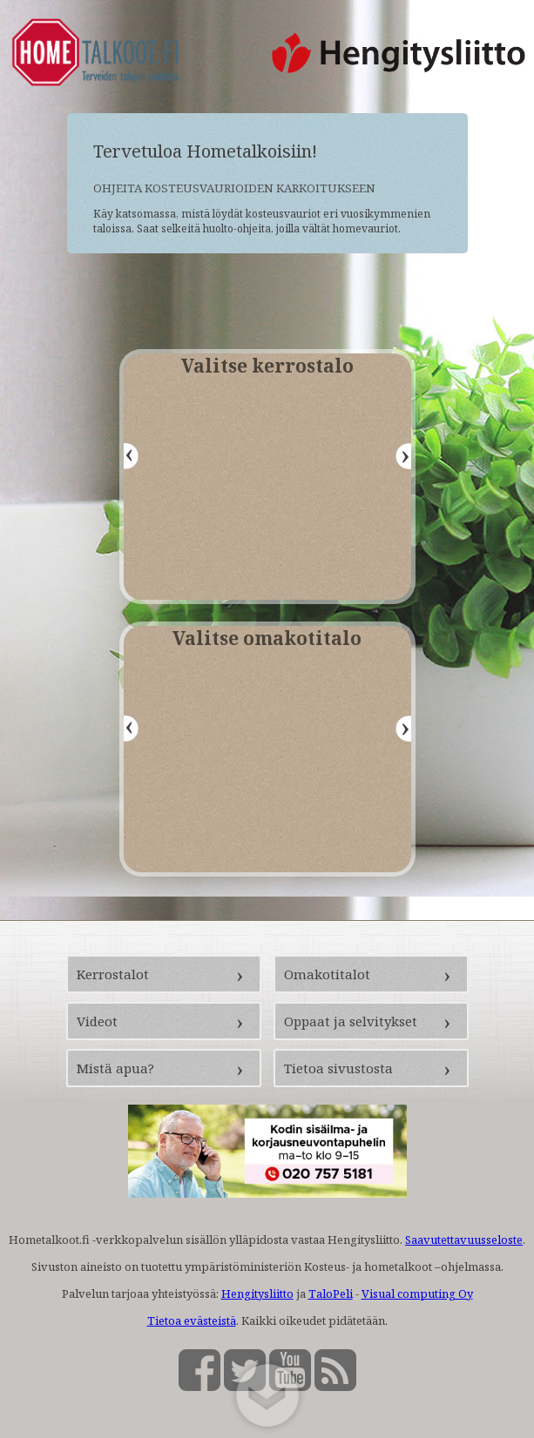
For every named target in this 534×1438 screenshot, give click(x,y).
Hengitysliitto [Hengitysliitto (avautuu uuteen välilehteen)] (257, 1293)
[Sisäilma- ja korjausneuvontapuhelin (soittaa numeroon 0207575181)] (267, 1193)
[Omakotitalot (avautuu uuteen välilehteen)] (371, 974)
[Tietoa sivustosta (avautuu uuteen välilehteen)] (371, 1068)
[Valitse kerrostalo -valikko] (267, 476)
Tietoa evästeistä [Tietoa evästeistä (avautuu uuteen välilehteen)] (191, 1320)
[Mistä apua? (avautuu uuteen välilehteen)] (163, 1068)
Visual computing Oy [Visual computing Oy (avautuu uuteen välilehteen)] (417, 1293)
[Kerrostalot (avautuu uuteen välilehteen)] (163, 974)
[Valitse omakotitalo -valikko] (267, 749)
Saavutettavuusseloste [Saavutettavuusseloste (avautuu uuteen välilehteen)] (464, 1239)
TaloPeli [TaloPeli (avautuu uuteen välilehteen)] (330, 1293)
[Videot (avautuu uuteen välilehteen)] (163, 1021)
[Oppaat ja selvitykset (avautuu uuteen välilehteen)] (371, 1021)
